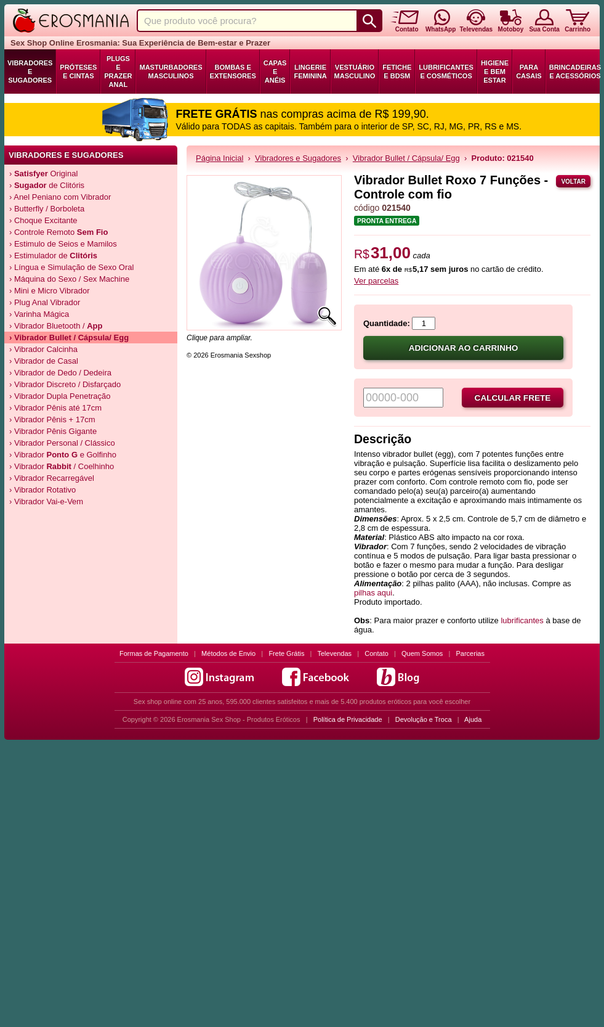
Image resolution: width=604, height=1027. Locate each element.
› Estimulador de (53, 255)
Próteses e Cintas (78, 71)
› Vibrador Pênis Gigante (53, 431)
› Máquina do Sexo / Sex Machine (69, 279)
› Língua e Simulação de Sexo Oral (71, 267)
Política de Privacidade (347, 719)
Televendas (334, 653)
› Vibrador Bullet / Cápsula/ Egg (69, 337)
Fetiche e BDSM (396, 71)
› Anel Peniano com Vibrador (60, 197)
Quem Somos (422, 653)
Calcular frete (513, 398)
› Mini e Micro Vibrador (49, 290)
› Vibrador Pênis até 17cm (55, 407)
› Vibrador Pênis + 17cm (52, 419)
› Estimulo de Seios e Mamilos (63, 243)
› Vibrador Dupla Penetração (60, 396)
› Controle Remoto (58, 232)
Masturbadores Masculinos (170, 71)
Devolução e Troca (423, 719)
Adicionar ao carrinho (463, 348)
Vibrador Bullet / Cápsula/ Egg (406, 158)
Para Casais (529, 71)
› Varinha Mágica (39, 314)
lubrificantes (522, 620)
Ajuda (472, 719)
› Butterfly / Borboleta (46, 208)
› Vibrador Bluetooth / (56, 325)
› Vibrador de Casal (43, 361)
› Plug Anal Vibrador (44, 302)
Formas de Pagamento (153, 653)
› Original (43, 173)
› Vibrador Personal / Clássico (62, 443)
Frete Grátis (286, 653)
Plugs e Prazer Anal (118, 71)
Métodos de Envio (228, 653)
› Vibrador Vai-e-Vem (46, 501)
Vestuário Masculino (355, 71)
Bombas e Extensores (233, 71)
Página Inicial (219, 158)
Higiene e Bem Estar (495, 71)
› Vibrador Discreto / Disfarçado (65, 384)
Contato (376, 653)
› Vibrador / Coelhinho (61, 466)
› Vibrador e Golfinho (62, 454)
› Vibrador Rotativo (42, 489)
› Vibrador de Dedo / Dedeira (60, 372)
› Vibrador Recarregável (51, 478)
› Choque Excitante (43, 220)
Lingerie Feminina (310, 71)
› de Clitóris (46, 185)
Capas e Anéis (275, 71)
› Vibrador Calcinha (43, 349)
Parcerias (470, 653)
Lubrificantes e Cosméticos (446, 71)
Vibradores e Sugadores (29, 71)
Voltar (573, 181)
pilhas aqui (373, 592)
